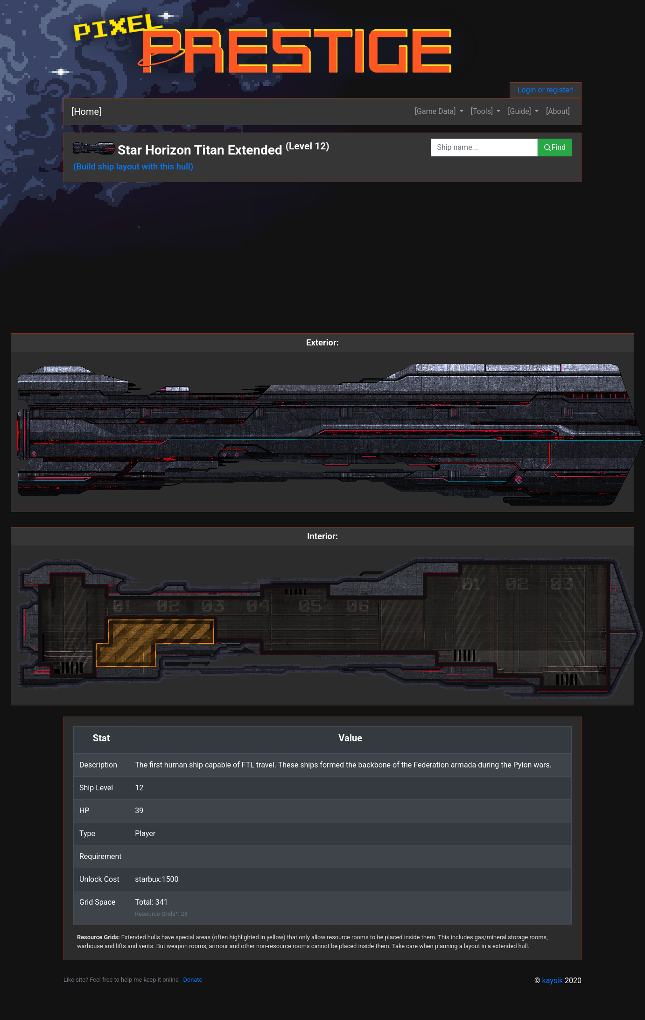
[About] (558, 111)
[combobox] (484, 147)
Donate (193, 979)
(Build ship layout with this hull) (133, 166)
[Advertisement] (322, 259)
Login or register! (546, 89)
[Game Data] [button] (436, 111)
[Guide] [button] (520, 111)
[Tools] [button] (483, 111)
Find (555, 147)
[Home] (86, 111)
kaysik (552, 980)
